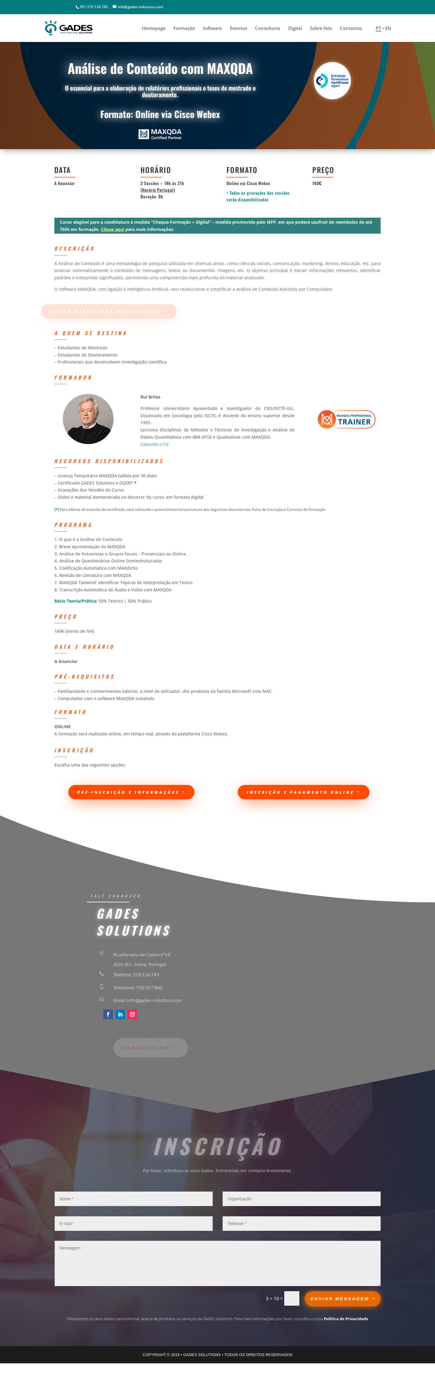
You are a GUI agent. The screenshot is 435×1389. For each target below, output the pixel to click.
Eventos (238, 28)
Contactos (351, 28)
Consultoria (267, 28)
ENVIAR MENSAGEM (340, 1298)
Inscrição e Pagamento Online (300, 792)
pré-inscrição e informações (128, 792)
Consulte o (154, 444)
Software (212, 28)
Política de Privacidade (346, 1318)
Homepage (154, 28)
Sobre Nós (321, 28)
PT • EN (383, 28)
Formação (184, 28)
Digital (295, 28)
